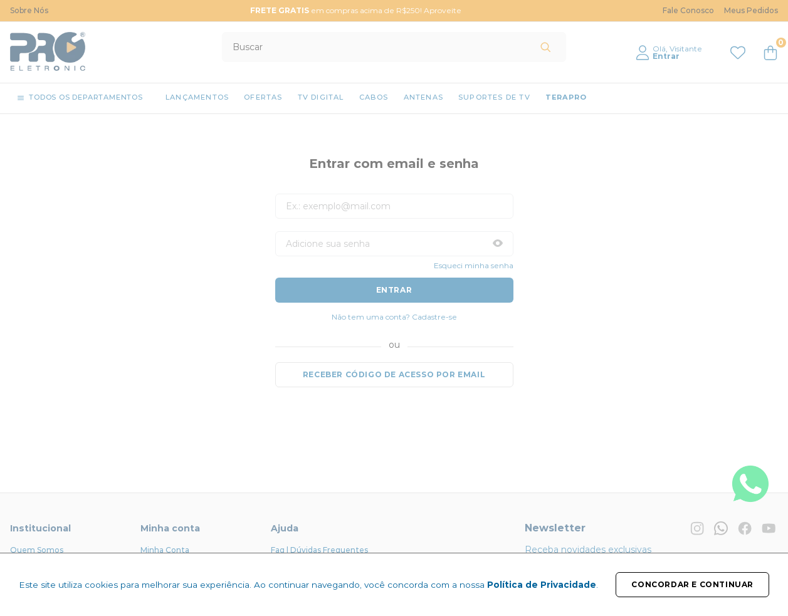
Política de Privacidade (541, 585)
